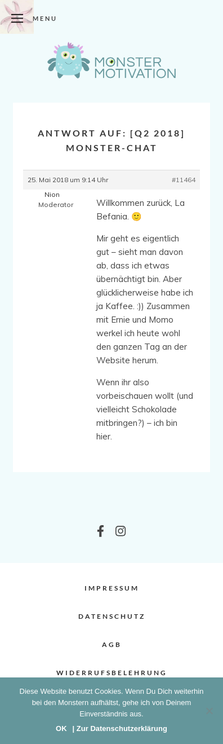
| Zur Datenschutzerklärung (120, 728)
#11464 (183, 179)
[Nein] (209, 710)
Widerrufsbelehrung (111, 672)
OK (61, 728)
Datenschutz (111, 616)
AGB (112, 644)
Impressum (111, 588)
